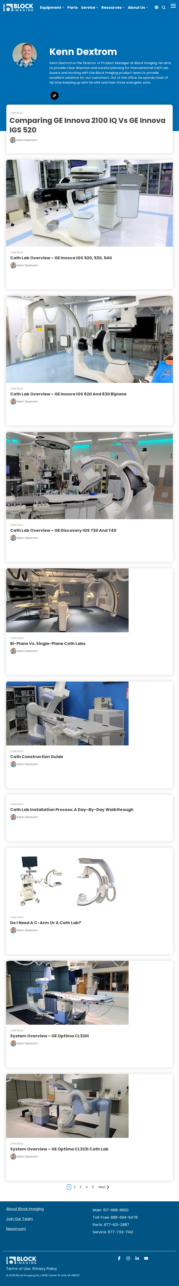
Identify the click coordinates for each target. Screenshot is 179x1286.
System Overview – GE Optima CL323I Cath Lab (59, 1148)
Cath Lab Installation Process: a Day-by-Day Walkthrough (72, 809)
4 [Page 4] (87, 1186)
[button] (119, 1258)
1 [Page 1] (69, 1186)
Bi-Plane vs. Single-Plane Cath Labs (48, 643)
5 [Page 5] (93, 1186)
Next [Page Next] (103, 1186)
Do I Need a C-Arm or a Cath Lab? (45, 922)
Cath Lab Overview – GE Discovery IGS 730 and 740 (63, 530)
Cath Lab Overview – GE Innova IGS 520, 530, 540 (61, 257)
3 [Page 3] (80, 1186)
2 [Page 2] (75, 1186)
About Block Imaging (25, 1208)
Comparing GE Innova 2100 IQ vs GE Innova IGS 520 (89, 125)
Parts (72, 7)
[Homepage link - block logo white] (21, 1261)
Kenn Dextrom (27, 265)
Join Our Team (19, 1218)
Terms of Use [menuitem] (18, 1268)
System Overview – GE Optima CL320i (49, 1035)
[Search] (163, 7)
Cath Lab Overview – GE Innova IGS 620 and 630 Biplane (68, 394)
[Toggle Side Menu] (173, 5)
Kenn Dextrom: (27, 140)
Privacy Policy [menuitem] (44, 1268)
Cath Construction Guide (36, 756)
